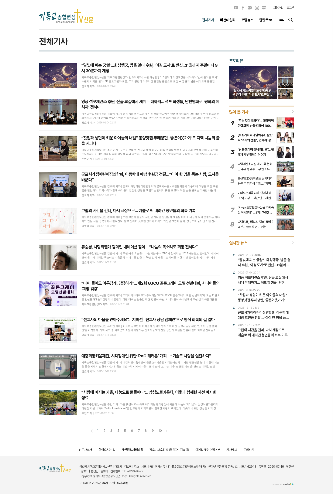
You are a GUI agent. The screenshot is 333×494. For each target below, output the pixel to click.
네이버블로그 (264, 8)
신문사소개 (85, 450)
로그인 (290, 7)
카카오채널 (250, 8)
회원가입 (278, 7)
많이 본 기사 (238, 111)
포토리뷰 (236, 60)
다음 (166, 431)
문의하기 (248, 450)
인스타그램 (257, 8)
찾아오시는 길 (107, 450)
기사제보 (231, 450)
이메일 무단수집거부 (207, 450)
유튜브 (236, 8)
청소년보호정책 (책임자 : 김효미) (169, 450)
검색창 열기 (291, 20)
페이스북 (243, 8)
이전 (92, 431)
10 (160, 431)
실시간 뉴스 (238, 242)
